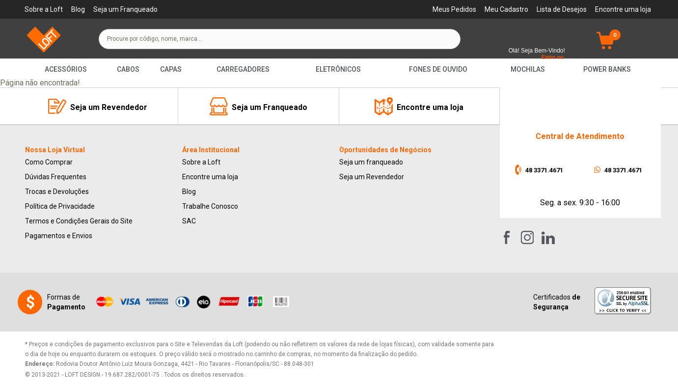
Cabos (128, 69)
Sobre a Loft (44, 9)
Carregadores (243, 69)
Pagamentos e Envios (58, 236)
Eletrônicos (338, 69)
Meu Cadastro (506, 9)
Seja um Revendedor (371, 177)
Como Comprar (49, 162)
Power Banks (607, 69)
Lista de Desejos (562, 9)
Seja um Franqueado (125, 9)
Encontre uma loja (623, 9)
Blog (78, 9)
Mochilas (528, 69)
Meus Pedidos (454, 9)
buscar (444, 39)
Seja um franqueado (371, 162)
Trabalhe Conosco (210, 206)
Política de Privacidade (60, 206)
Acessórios (66, 69)
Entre (548, 57)
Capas (171, 69)
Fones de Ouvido (438, 69)
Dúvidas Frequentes (55, 177)
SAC (189, 221)
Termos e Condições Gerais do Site (79, 221)
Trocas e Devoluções (57, 191)
